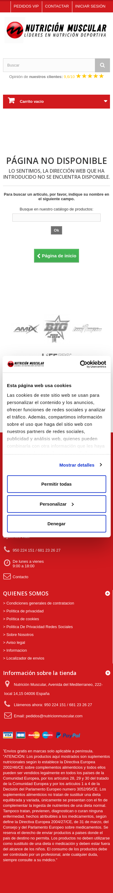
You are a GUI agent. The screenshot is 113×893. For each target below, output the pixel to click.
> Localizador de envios (23, 658)
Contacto (15, 576)
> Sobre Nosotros (18, 634)
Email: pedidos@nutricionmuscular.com (43, 715)
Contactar (57, 6)
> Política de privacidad (23, 611)
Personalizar (57, 503)
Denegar (56, 523)
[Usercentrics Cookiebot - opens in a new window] (80, 364)
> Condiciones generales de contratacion (38, 603)
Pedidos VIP (26, 6)
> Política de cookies (21, 619)
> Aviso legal (14, 642)
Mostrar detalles (77, 464)
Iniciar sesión (90, 6)
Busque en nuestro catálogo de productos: (56, 209)
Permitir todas (56, 484)
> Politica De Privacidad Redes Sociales (38, 626)
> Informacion (15, 650)
